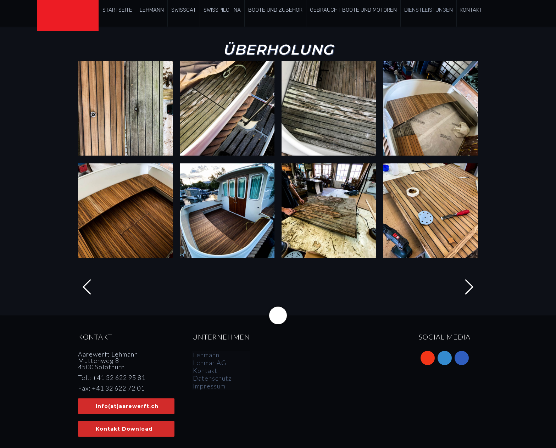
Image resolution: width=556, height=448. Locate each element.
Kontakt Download (124, 429)
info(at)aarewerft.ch (127, 406)
